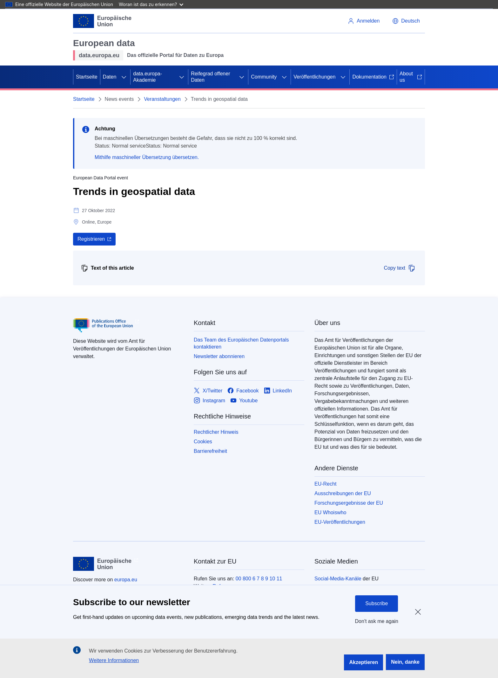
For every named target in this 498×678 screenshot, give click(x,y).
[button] (406, 21)
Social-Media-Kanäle (337, 578)
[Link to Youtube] (244, 400)
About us (411, 77)
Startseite (87, 77)
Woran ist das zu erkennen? (151, 4)
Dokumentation (373, 77)
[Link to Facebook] (243, 390)
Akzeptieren (363, 662)
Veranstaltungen (162, 99)
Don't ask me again (376, 621)
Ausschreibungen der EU (342, 493)
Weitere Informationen (114, 660)
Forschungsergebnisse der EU (348, 503)
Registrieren (91, 239)
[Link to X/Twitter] (208, 390)
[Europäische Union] (102, 21)
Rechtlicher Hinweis (216, 432)
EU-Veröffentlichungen (339, 522)
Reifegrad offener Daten (210, 77)
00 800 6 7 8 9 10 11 (259, 578)
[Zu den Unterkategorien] (124, 77)
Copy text (399, 268)
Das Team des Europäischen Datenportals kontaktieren (241, 343)
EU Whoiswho (330, 512)
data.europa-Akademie (147, 77)
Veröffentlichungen (314, 77)
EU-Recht (325, 484)
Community (264, 77)
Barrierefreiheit (210, 451)
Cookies (203, 441)
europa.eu (125, 579)
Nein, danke (405, 662)
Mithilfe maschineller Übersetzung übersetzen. (147, 157)
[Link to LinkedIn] (278, 390)
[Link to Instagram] (209, 400)
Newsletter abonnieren (219, 356)
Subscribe (376, 603)
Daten (110, 77)
